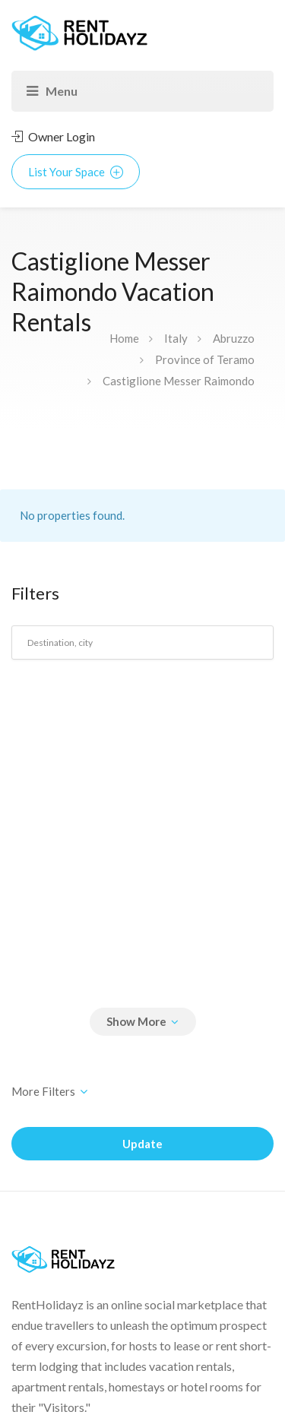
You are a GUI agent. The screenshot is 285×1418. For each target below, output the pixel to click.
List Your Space (75, 172)
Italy (176, 338)
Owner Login (53, 136)
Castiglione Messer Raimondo (179, 381)
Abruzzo (234, 338)
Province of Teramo (205, 359)
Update (142, 1144)
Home (124, 338)
